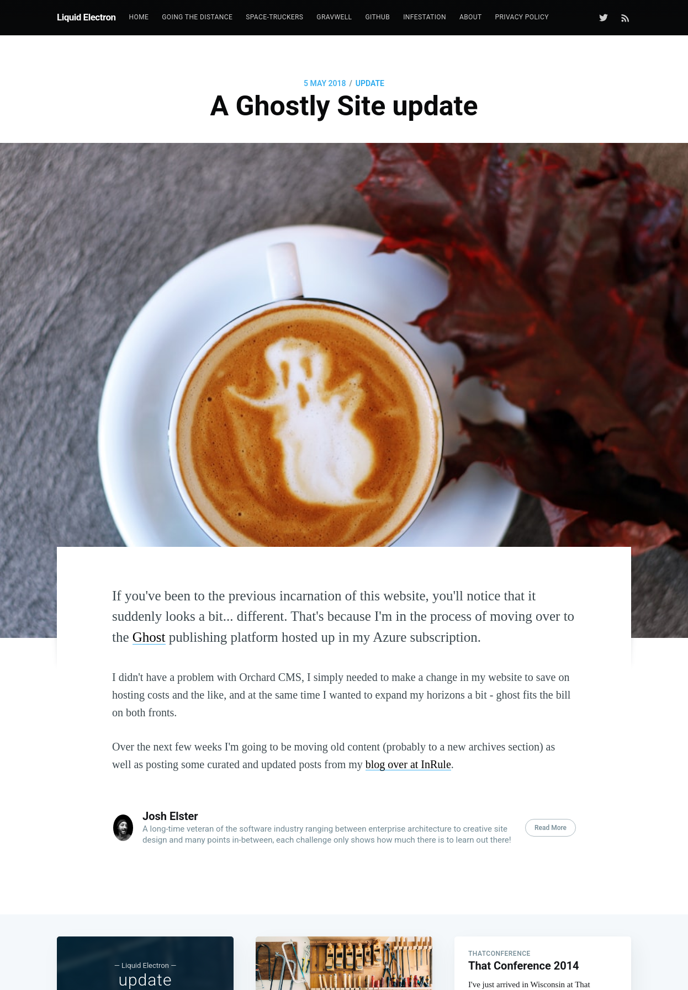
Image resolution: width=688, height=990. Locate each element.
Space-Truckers (274, 17)
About (470, 17)
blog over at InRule (408, 764)
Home (139, 17)
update (370, 83)
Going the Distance (197, 17)
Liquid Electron (86, 17)
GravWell (334, 17)
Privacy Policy (521, 17)
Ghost (149, 637)
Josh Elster (170, 816)
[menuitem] (139, 17)
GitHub (377, 17)
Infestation (424, 17)
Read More (550, 828)
